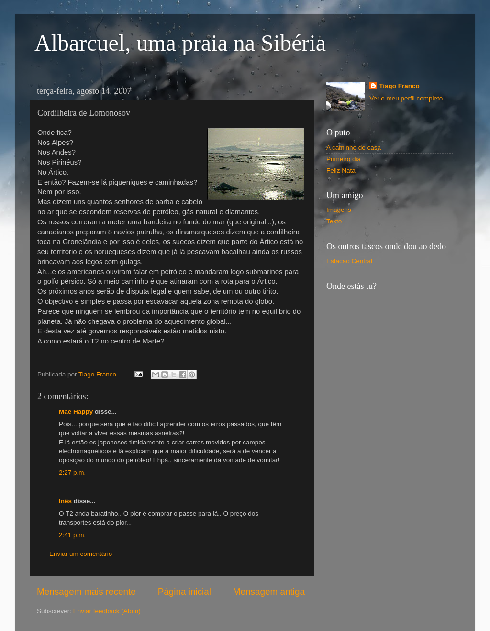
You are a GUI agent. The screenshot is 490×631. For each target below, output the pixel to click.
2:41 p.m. (72, 535)
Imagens (338, 209)
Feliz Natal (341, 170)
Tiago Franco (399, 85)
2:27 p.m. (72, 472)
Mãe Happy (76, 411)
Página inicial (184, 592)
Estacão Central (349, 261)
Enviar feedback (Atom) (107, 611)
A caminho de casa (353, 147)
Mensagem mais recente (86, 592)
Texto (334, 221)
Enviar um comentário (80, 553)
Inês (65, 501)
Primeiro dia (343, 159)
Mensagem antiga (269, 592)
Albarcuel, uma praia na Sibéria (180, 42)
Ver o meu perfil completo (406, 98)
